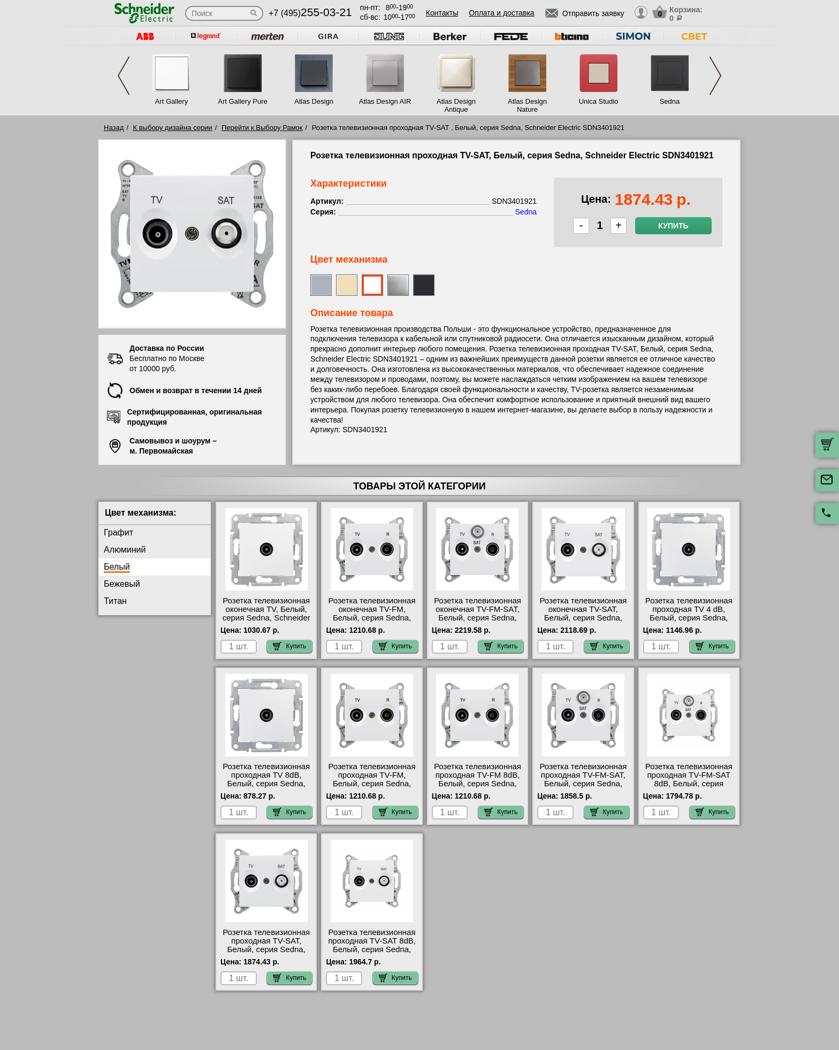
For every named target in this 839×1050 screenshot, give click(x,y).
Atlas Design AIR (385, 101)
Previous (123, 75)
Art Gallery (171, 101)
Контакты (442, 13)
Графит (118, 532)
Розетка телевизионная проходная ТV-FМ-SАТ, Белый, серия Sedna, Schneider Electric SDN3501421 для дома (583, 783)
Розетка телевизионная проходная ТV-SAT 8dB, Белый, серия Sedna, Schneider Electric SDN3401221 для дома (372, 949)
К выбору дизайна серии (172, 128)
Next (715, 75)
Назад (114, 128)
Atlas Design (313, 101)
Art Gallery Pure (242, 101)
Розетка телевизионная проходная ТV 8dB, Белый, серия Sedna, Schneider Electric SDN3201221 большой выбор (266, 788)
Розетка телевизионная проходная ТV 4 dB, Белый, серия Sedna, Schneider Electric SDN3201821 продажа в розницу (688, 622)
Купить (673, 225)
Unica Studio (599, 101)
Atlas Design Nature (527, 105)
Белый (117, 566)
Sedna (670, 101)
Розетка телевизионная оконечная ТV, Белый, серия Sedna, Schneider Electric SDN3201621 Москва (266, 617)
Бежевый (122, 583)
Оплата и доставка (501, 13)
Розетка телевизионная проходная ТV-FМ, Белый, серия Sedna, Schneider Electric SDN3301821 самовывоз (371, 783)
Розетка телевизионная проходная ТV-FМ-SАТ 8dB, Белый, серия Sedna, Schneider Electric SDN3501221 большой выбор (689, 788)
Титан (115, 601)
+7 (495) (310, 13)
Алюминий (125, 549)
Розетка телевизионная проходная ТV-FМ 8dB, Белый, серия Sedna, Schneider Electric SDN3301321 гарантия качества (477, 788)
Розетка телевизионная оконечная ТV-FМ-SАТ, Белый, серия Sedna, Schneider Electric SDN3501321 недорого (477, 617)
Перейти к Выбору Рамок (262, 128)
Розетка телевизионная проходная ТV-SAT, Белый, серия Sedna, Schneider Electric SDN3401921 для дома (266, 949)
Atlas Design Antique (456, 105)
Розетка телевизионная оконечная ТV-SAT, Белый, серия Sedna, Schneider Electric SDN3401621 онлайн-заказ (583, 622)
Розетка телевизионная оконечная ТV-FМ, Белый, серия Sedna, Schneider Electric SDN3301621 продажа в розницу (371, 622)
